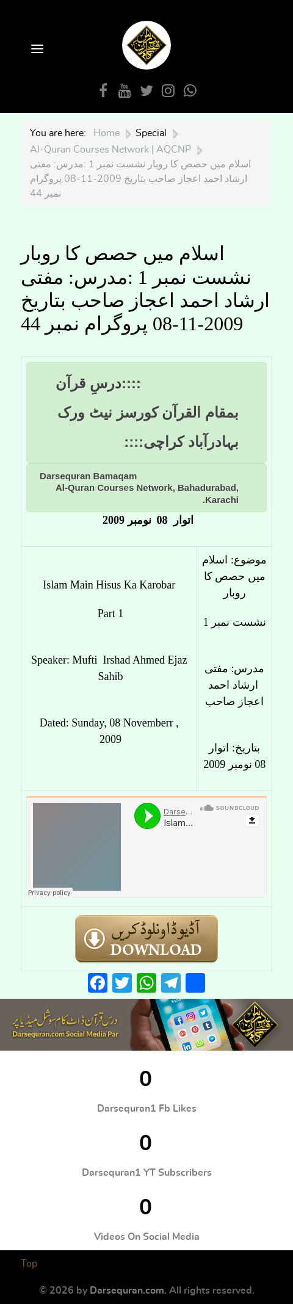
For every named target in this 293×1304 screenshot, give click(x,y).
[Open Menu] (36, 50)
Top (29, 1264)
